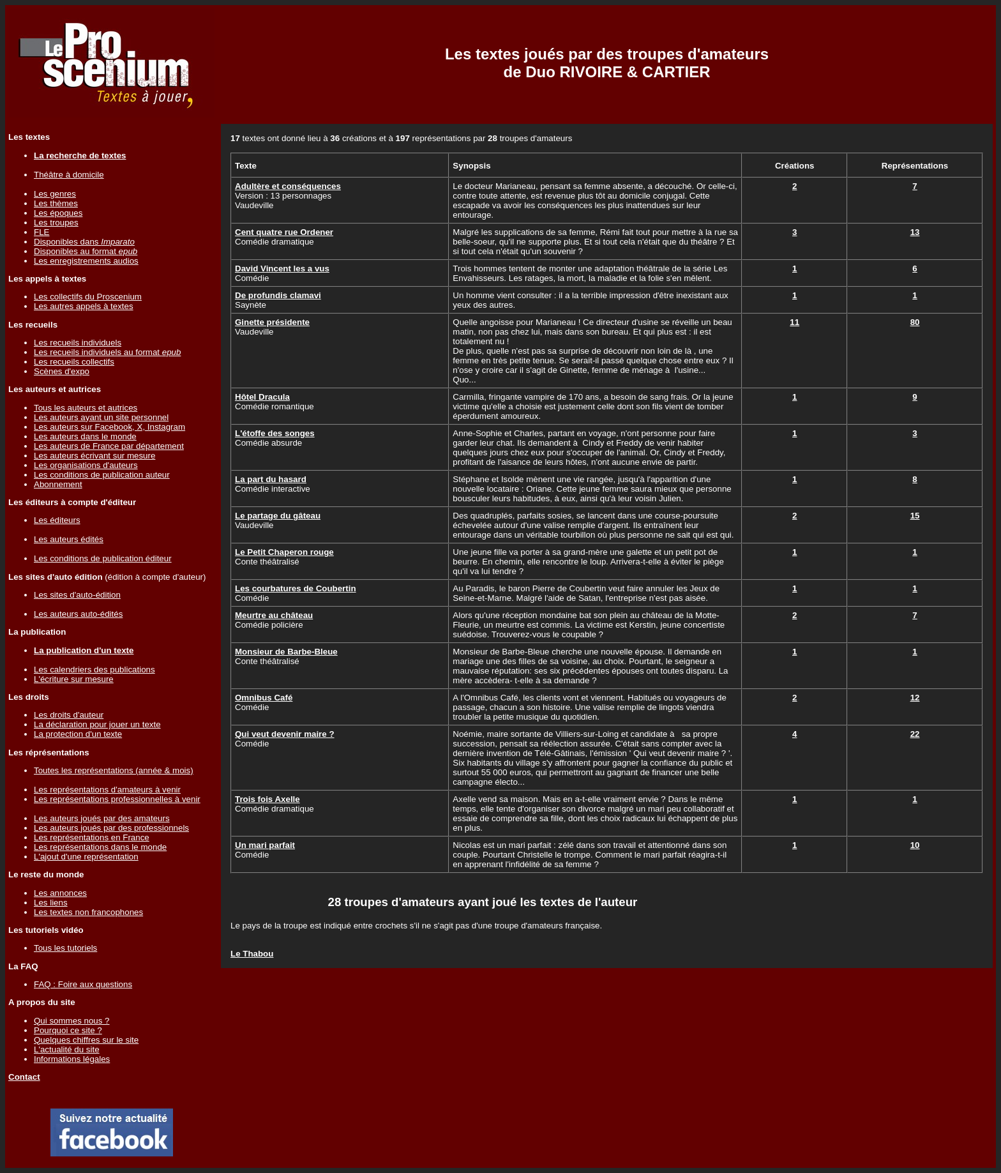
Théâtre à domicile (69, 174)
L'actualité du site (67, 1049)
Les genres (55, 194)
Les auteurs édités (68, 539)
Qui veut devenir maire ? (285, 734)
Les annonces (60, 893)
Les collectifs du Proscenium (88, 296)
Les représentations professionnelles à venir (117, 799)
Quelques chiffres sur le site (86, 1040)
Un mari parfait (265, 845)
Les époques (58, 213)
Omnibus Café (263, 697)
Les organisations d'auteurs (86, 465)
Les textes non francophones (88, 912)
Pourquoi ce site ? (68, 1030)
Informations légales (72, 1059)
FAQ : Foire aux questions (83, 984)
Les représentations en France (91, 837)
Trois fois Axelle (267, 799)
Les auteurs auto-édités (78, 614)
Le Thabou (251, 953)
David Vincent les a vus (282, 268)
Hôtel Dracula (262, 397)
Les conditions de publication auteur (102, 475)
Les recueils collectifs (74, 362)
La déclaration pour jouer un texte (97, 724)
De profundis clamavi (278, 295)
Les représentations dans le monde (100, 847)
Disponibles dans (84, 241)
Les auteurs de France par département (109, 446)
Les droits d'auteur (68, 715)
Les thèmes (56, 203)
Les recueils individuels (77, 342)
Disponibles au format (85, 251)
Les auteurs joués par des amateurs (102, 818)
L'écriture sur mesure (74, 679)
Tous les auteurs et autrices (85, 407)
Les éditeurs (57, 520)
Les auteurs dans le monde (85, 436)
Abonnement (58, 484)
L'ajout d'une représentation (86, 856)
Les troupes (56, 222)
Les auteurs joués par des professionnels (111, 828)
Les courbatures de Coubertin (295, 588)
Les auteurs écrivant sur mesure (94, 455)
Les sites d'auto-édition (77, 595)
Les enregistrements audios (86, 261)
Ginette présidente (272, 322)
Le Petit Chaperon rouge (284, 552)
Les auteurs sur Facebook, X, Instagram (109, 427)
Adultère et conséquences (288, 186)
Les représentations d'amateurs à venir (107, 789)
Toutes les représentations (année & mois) (113, 770)
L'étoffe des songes (275, 433)
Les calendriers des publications (94, 669)
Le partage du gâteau (277, 515)
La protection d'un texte (78, 734)
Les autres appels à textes (83, 306)
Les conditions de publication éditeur (103, 558)
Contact (24, 1077)
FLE (41, 232)
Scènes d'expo (61, 371)
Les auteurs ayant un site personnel (101, 417)
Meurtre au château (274, 615)
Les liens (51, 902)
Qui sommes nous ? (72, 1020)
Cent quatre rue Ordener (284, 232)
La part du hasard (270, 479)
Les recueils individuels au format (107, 352)
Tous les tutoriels (65, 948)
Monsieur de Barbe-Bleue (286, 651)
